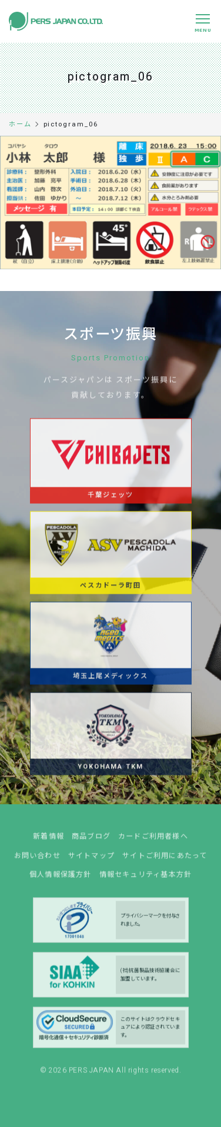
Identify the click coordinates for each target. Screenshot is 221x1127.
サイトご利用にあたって (164, 859)
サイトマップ (91, 859)
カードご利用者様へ (153, 840)
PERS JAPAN (92, 1073)
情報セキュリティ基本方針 (145, 878)
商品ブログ (91, 840)
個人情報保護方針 (60, 878)
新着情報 (48, 840)
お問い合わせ (37, 859)
